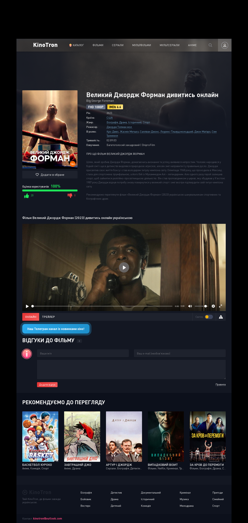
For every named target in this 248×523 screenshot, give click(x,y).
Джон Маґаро (202, 131)
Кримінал (185, 492)
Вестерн (85, 505)
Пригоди (217, 492)
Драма (123, 122)
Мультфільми (141, 45)
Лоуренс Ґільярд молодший (176, 131)
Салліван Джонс (149, 131)
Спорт (146, 122)
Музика (184, 499)
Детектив (116, 492)
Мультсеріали (169, 45)
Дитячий (116, 505)
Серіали (117, 45)
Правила (220, 384)
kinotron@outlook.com (47, 518)
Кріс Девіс (113, 131)
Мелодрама (187, 505)
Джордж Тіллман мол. (119, 126)
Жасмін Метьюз (129, 131)
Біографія (112, 122)
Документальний (151, 492)
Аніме (192, 45)
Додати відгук (47, 384)
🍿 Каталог (76, 45)
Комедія (146, 505)
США (110, 117)
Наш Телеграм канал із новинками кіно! (55, 329)
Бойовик (85, 499)
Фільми (98, 45)
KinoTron (45, 44)
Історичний (135, 122)
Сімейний (218, 499)
